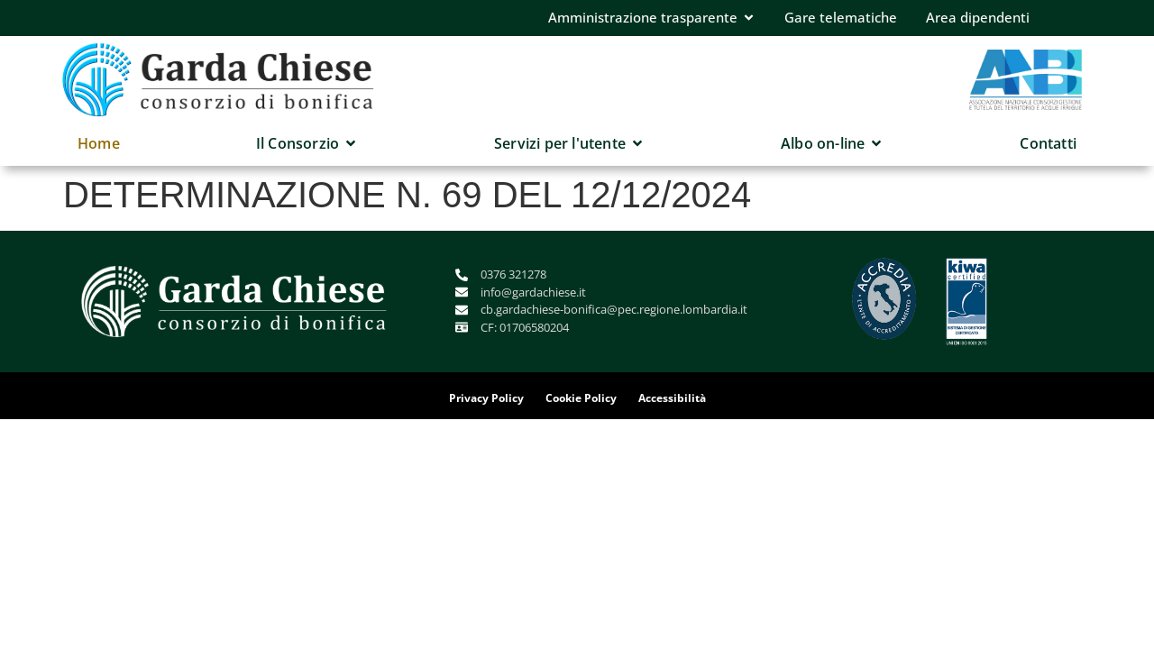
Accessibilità (672, 398)
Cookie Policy (581, 398)
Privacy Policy (486, 398)
